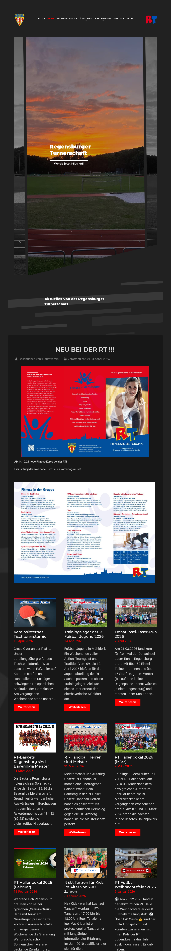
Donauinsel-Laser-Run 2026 (136, 634)
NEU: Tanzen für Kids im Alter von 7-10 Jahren (84, 887)
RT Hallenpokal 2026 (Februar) (33, 884)
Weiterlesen (26, 707)
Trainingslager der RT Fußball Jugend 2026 (84, 634)
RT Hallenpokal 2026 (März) (134, 759)
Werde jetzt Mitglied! (69, 163)
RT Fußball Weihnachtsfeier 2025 (135, 884)
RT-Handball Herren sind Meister (83, 759)
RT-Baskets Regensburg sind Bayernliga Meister (31, 762)
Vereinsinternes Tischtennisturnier (31, 634)
